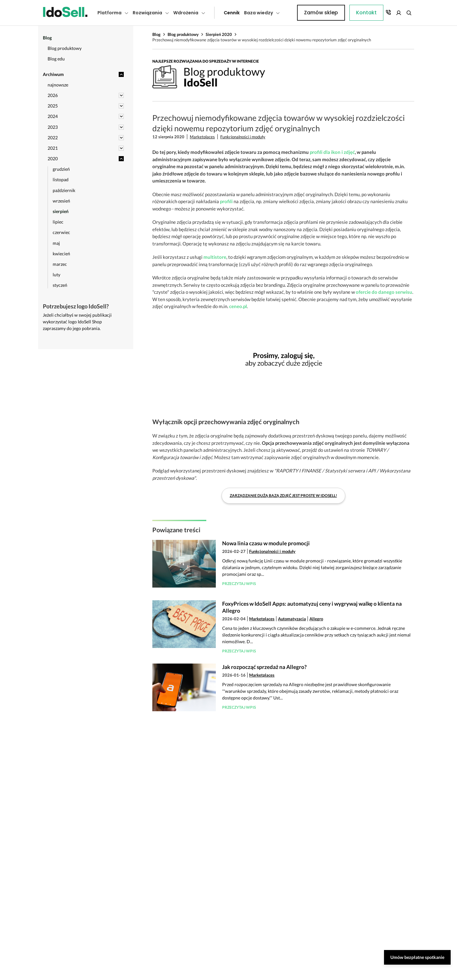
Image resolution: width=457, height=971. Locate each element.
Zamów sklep (388, 12)
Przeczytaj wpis (239, 583)
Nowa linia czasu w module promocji (266, 543)
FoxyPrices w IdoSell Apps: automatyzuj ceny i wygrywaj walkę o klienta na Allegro (312, 607)
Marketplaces (202, 136)
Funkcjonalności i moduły (242, 136)
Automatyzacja (292, 618)
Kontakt (293, 13)
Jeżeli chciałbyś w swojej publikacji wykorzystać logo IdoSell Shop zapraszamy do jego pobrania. (77, 321)
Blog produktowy (183, 34)
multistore (214, 257)
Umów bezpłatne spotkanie (417, 957)
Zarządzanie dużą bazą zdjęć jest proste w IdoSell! (283, 495)
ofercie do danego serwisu (384, 292)
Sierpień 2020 (219, 34)
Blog (156, 34)
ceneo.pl (238, 306)
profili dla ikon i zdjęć (332, 152)
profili (226, 201)
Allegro (316, 618)
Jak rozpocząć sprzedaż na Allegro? (264, 667)
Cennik (217, 13)
